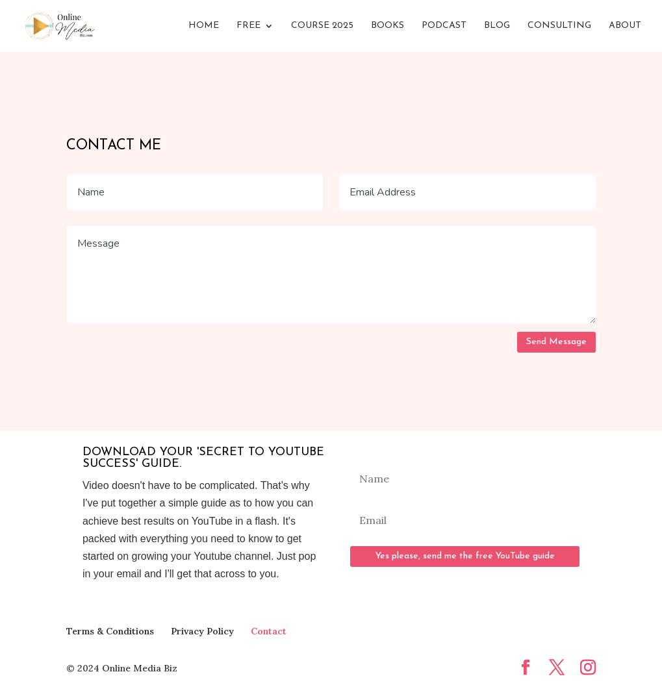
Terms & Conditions (110, 631)
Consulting (559, 26)
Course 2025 (322, 26)
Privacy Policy (202, 631)
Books (387, 26)
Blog (497, 26)
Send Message (556, 342)
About (625, 26)
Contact (268, 631)
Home (203, 26)
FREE (248, 26)
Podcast (444, 26)
